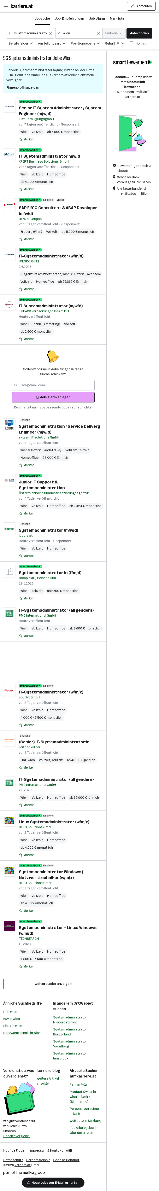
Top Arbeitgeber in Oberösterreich (84, 1130)
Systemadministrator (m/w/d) (48, 530)
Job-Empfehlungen (69, 19)
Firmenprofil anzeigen (22, 87)
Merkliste (117, 19)
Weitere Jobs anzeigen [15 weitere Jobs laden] (53, 984)
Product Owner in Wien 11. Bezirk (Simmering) (83, 1097)
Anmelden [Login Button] (141, 6)
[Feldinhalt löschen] (50, 33)
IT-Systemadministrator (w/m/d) (51, 256)
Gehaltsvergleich (16, 1136)
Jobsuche (42, 19)
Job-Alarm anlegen (53, 397)
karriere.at (86, 1076)
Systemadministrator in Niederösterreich (71, 1019)
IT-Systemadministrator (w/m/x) (51, 692)
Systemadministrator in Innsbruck (71, 1055)
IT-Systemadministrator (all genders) (56, 610)
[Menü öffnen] (5, 6)
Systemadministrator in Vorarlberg (71, 1043)
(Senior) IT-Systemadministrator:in (54, 741)
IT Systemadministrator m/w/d (49, 156)
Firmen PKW (78, 1085)
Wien (67, 58)
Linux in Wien (12, 1026)
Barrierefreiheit (38, 1160)
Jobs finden (139, 33)
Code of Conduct (66, 1160)
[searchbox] (53, 385)
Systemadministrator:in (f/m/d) (50, 572)
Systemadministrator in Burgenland (71, 1031)
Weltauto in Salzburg (85, 1121)
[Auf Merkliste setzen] (27, 139)
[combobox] (30, 33)
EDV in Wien (11, 1019)
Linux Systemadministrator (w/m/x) (54, 821)
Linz (24, 760)
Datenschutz (13, 1160)
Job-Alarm (97, 19)
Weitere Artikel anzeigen (48, 1080)
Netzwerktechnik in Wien (22, 1033)
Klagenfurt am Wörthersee (41, 274)
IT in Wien (10, 1012)
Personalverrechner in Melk (85, 1111)
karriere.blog (48, 1070)
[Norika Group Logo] (24, 1173)
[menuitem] (23, 44)
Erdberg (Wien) (31, 232)
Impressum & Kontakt (46, 1150)
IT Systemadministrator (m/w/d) (51, 305)
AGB (69, 1150)
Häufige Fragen (14, 1150)
